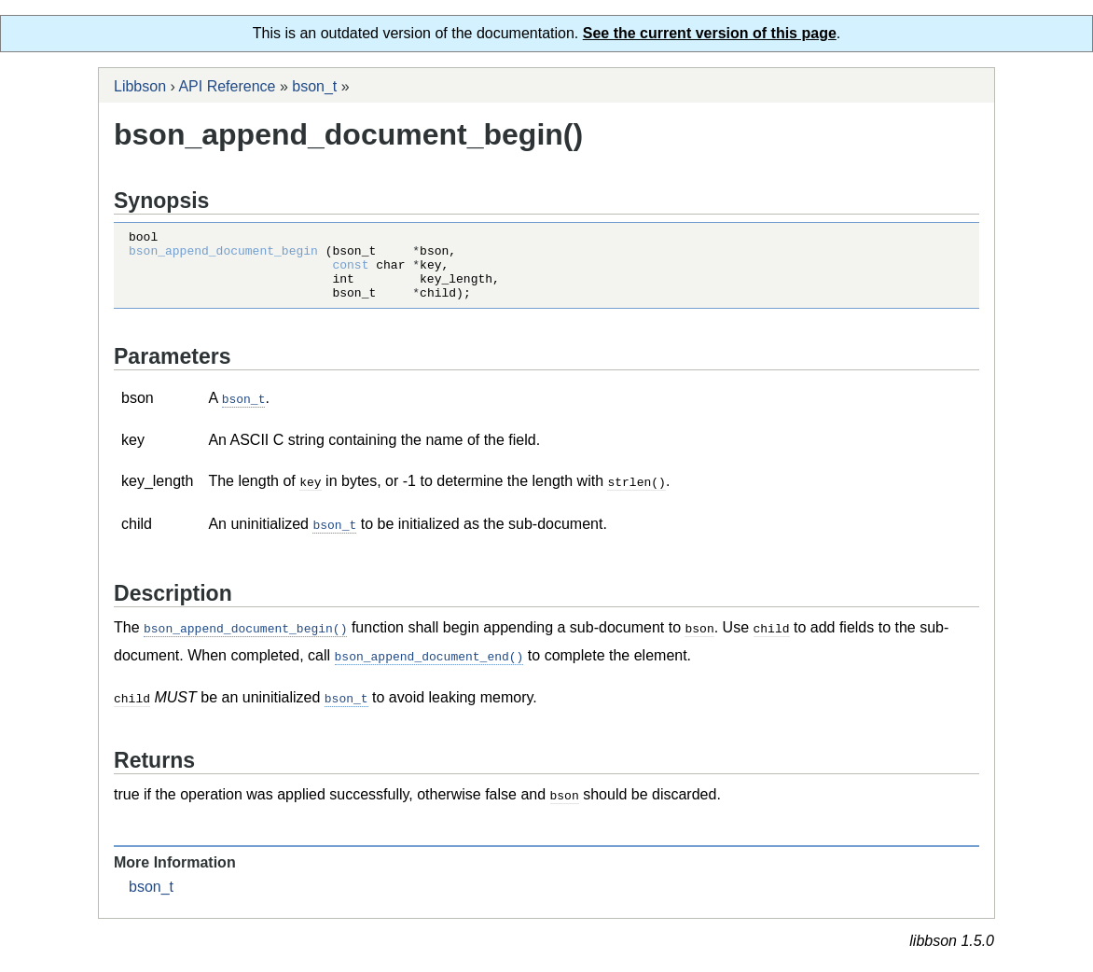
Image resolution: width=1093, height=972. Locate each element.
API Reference (226, 86)
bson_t (314, 86)
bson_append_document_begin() (245, 639)
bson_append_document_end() (429, 666)
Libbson (140, 86)
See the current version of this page (710, 33)
